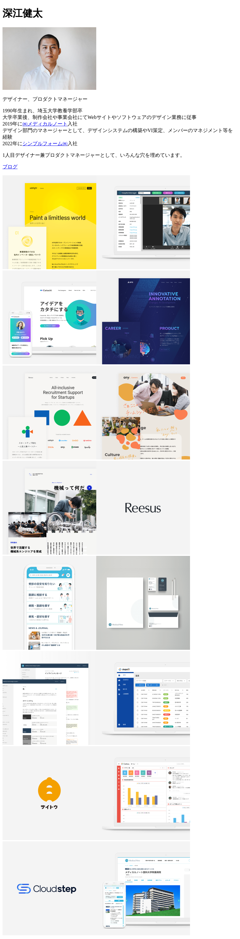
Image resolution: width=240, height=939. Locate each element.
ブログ (10, 166)
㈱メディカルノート (45, 123)
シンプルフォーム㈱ (45, 143)
